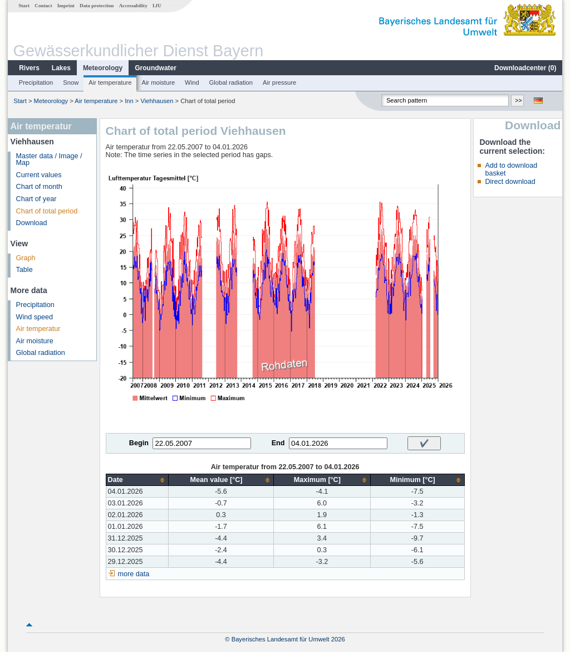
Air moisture (158, 82)
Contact (43, 5)
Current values (39, 175)
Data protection (97, 5)
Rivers (29, 68)
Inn (129, 101)
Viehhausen (157, 101)
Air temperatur (38, 329)
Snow (70, 82)
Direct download (510, 182)
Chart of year (36, 199)
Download (31, 223)
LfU (157, 5)
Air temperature (110, 82)
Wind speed (34, 317)
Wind (192, 82)
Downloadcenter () (525, 68)
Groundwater (155, 68)
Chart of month (39, 187)
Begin (139, 443)
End (278, 443)
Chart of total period (47, 211)
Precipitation (36, 82)
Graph (26, 258)
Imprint (66, 5)
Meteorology (102, 68)
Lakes (61, 68)
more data (134, 574)
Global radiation (231, 82)
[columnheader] (137, 480)
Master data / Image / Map (49, 159)
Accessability (133, 5)
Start (24, 5)
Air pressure (279, 82)
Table (24, 270)
